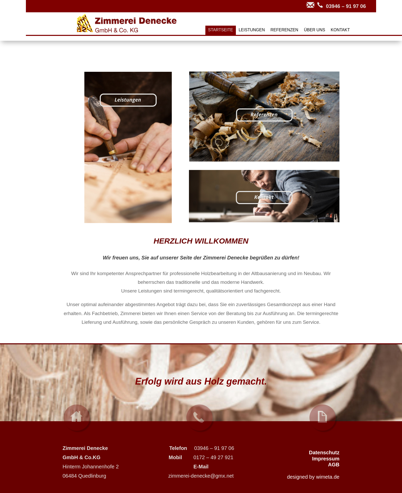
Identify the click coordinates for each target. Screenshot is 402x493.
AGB (333, 464)
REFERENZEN (284, 30)
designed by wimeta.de (313, 477)
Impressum (325, 458)
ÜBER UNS (314, 30)
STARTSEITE (220, 30)
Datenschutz (324, 452)
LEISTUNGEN (252, 30)
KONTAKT (340, 30)
